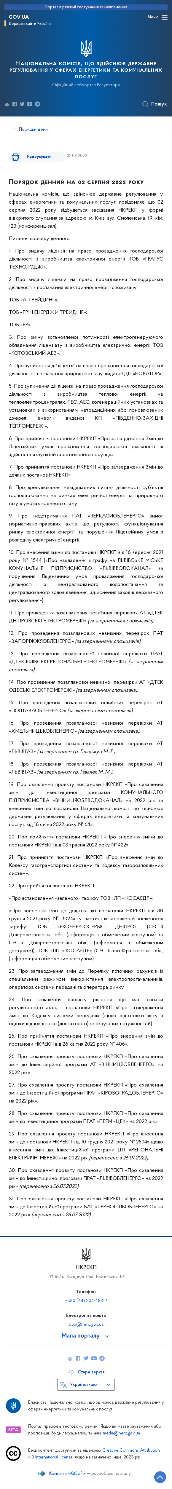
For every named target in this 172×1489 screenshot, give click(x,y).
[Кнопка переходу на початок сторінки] (160, 1477)
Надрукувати (39, 157)
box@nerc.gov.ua (86, 1324)
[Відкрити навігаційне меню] (165, 17)
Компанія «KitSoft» (67, 1473)
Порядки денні (34, 129)
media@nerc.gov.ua (121, 1433)
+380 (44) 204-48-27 (86, 1300)
